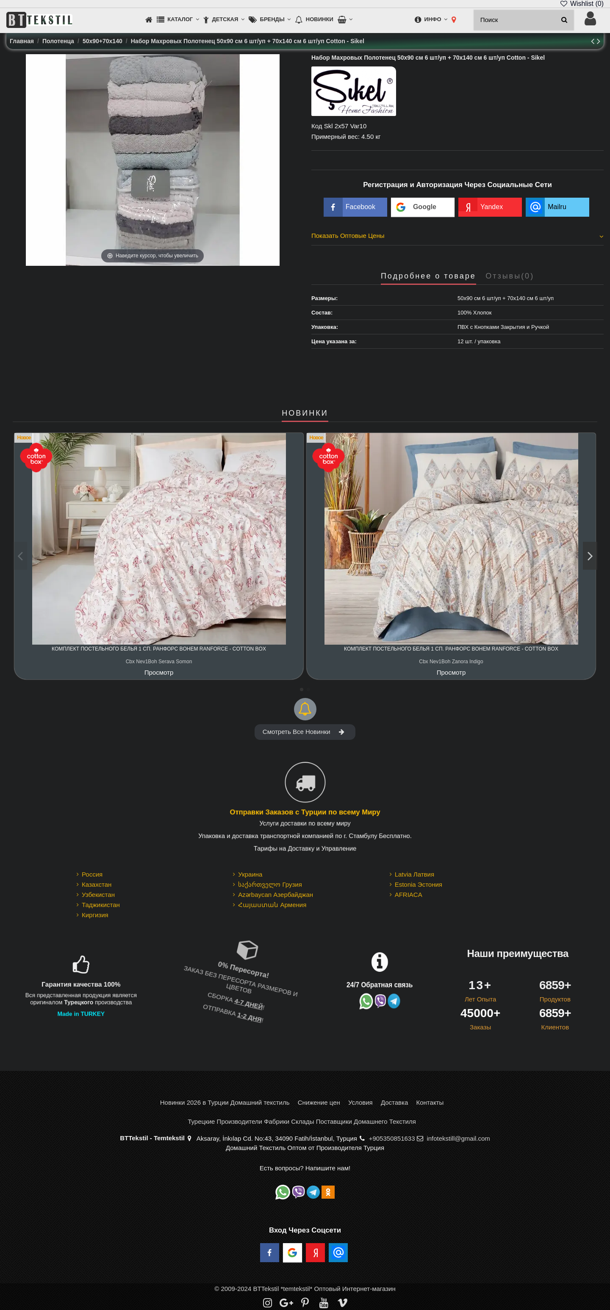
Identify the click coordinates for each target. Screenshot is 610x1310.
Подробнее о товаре (428, 276)
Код (316, 126)
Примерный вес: (335, 136)
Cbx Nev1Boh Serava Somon (159, 662)
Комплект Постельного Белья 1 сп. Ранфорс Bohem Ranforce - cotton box (159, 649)
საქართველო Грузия (270, 884)
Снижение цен (319, 1102)
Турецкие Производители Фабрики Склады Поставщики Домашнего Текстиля (302, 1121)
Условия (360, 1102)
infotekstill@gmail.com (458, 1138)
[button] (178, 20)
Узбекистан (98, 894)
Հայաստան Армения (272, 904)
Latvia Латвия (414, 874)
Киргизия (95, 914)
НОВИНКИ (305, 413)
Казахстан (96, 884)
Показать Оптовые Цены (457, 236)
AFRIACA (408, 894)
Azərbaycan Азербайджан (275, 894)
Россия (92, 874)
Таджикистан (101, 904)
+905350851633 (392, 1138)
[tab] (457, 237)
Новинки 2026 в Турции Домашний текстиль (225, 1102)
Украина (250, 874)
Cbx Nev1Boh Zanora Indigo (451, 662)
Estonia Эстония (418, 884)
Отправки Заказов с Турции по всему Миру (304, 812)
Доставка (394, 1102)
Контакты (430, 1102)
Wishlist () (582, 3)
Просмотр (159, 672)
